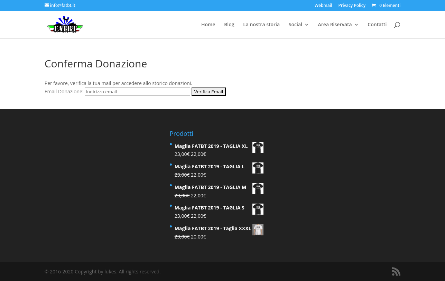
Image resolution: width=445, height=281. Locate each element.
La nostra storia (261, 25)
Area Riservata (335, 25)
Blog (229, 25)
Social (295, 25)
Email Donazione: (64, 91)
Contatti (377, 25)
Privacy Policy (352, 5)
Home (208, 25)
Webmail (323, 5)
